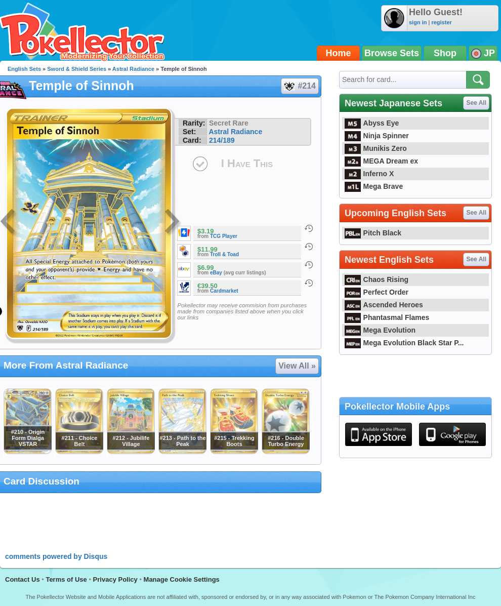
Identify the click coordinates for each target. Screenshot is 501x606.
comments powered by (56, 556)
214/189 (222, 140)
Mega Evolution (380, 330)
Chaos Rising (376, 279)
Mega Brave (374, 186)
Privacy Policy (115, 579)
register (441, 22)
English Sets (24, 69)
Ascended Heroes (384, 305)
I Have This (247, 163)
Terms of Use (66, 579)
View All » (297, 365)
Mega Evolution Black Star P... (404, 343)
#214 (299, 86)
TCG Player (223, 236)
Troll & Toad (224, 254)
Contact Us (22, 579)
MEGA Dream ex (381, 161)
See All (476, 102)
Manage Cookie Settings (182, 579)
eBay (216, 272)
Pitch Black (373, 233)
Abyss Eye (372, 123)
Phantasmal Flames (387, 317)
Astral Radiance (133, 69)
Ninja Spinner (377, 136)
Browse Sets (391, 53)
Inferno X (369, 174)
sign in (418, 22)
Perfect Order (376, 292)
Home (338, 53)
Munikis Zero (376, 148)
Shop (445, 53)
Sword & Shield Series (76, 69)
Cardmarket (224, 291)
